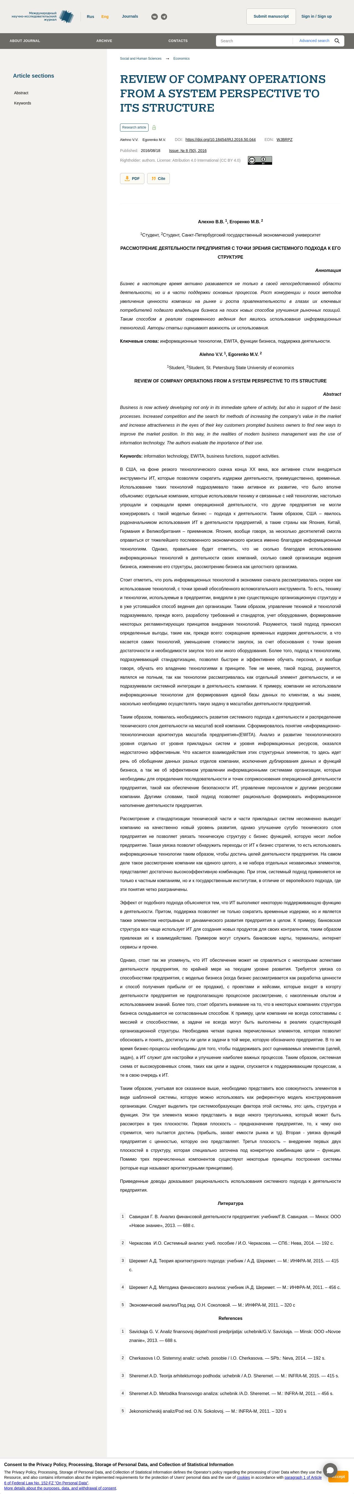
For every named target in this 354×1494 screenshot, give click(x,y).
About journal (25, 41)
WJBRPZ (285, 139)
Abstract (21, 93)
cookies (243, 1477)
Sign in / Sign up (316, 16)
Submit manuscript (271, 16)
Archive (104, 41)
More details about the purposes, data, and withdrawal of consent (60, 1488)
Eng (104, 16)
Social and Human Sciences (141, 59)
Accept (338, 1476)
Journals (130, 16)
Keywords (22, 103)
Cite (158, 178)
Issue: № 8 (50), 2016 (188, 150)
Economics (181, 59)
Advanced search (314, 40)
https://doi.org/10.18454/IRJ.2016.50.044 (221, 139)
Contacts (178, 41)
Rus (90, 16)
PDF (132, 178)
